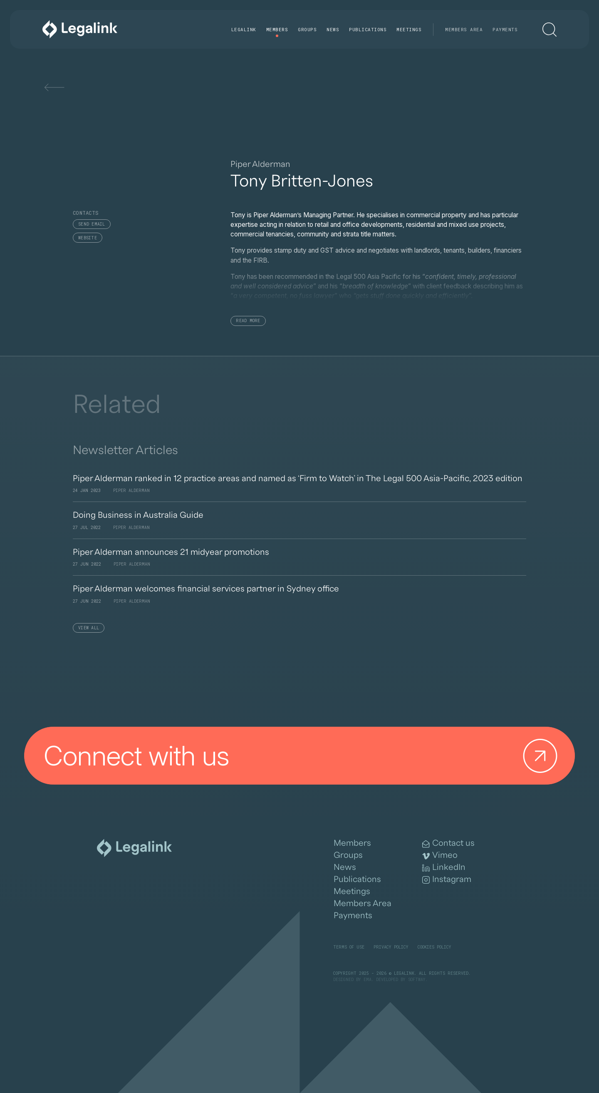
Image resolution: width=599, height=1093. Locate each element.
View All (88, 628)
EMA (367, 979)
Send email (91, 224)
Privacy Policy (391, 947)
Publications (367, 29)
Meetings (408, 29)
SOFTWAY (417, 979)
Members (277, 29)
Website (87, 238)
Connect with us (304, 755)
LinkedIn (443, 867)
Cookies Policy (434, 947)
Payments (505, 29)
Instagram (446, 879)
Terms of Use (348, 947)
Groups (307, 29)
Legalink (243, 29)
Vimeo (440, 855)
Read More (248, 320)
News (333, 29)
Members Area (464, 29)
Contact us (448, 843)
